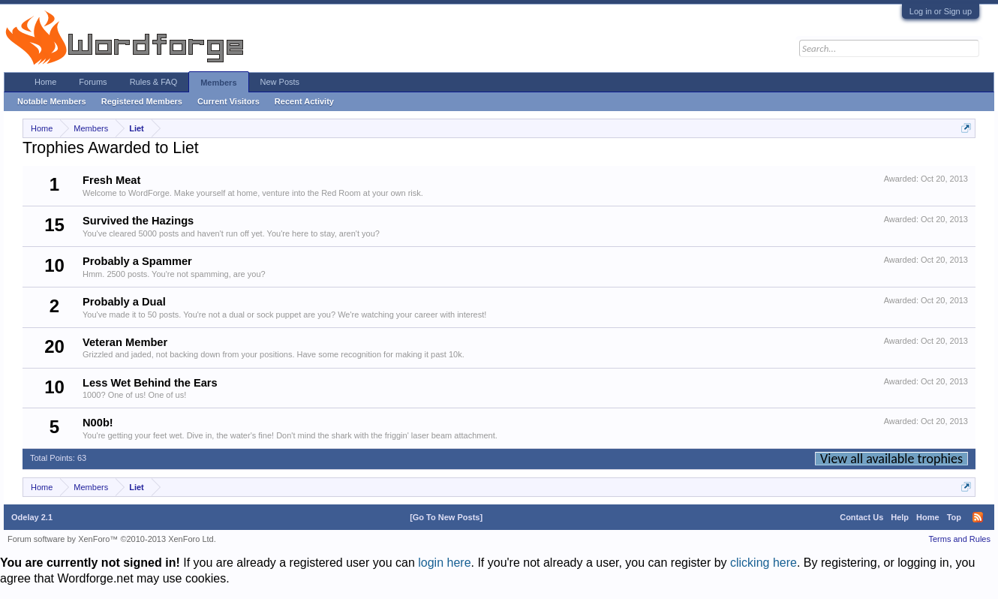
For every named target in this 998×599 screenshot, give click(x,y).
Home (45, 81)
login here (444, 562)
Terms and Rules (959, 538)
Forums (93, 81)
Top (954, 517)
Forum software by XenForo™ (112, 538)
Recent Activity (304, 101)
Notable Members (51, 101)
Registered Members (141, 101)
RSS (977, 517)
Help (900, 517)
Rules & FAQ (154, 81)
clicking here (763, 562)
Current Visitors (228, 101)
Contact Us (861, 517)
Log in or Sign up (940, 11)
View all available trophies (891, 458)
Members (218, 82)
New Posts (280, 81)
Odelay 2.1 (32, 517)
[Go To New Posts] (446, 517)
